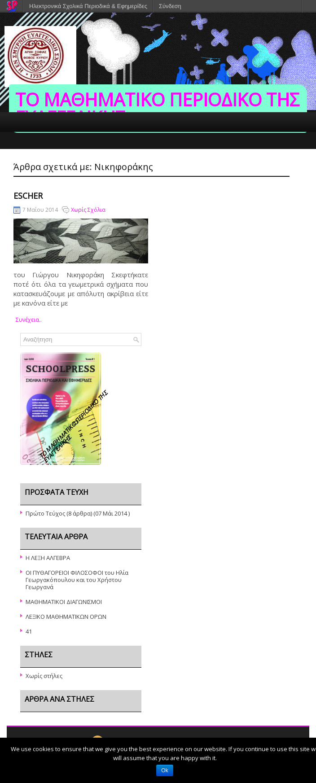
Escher (28, 195)
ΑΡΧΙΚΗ (16, 159)
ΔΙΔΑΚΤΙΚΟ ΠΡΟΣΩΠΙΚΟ (174, 159)
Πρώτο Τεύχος (45, 513)
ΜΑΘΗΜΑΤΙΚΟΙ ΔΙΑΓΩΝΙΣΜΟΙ (64, 602)
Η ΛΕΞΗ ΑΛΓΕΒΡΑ (48, 558)
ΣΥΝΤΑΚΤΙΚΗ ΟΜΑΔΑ (100, 159)
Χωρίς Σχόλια (88, 210)
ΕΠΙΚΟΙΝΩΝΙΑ (239, 159)
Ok (164, 770)
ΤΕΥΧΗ (49, 159)
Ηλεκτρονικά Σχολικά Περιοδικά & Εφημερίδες (88, 6)
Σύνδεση (170, 6)
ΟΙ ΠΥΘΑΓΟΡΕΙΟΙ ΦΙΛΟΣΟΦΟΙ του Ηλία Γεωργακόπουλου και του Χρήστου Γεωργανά (77, 580)
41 (29, 631)
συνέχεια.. (29, 320)
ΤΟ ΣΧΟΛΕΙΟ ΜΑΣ (30, 180)
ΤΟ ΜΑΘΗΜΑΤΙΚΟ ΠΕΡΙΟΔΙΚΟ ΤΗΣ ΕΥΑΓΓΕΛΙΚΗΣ (157, 108)
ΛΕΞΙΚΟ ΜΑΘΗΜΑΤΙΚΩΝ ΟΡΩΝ (66, 616)
